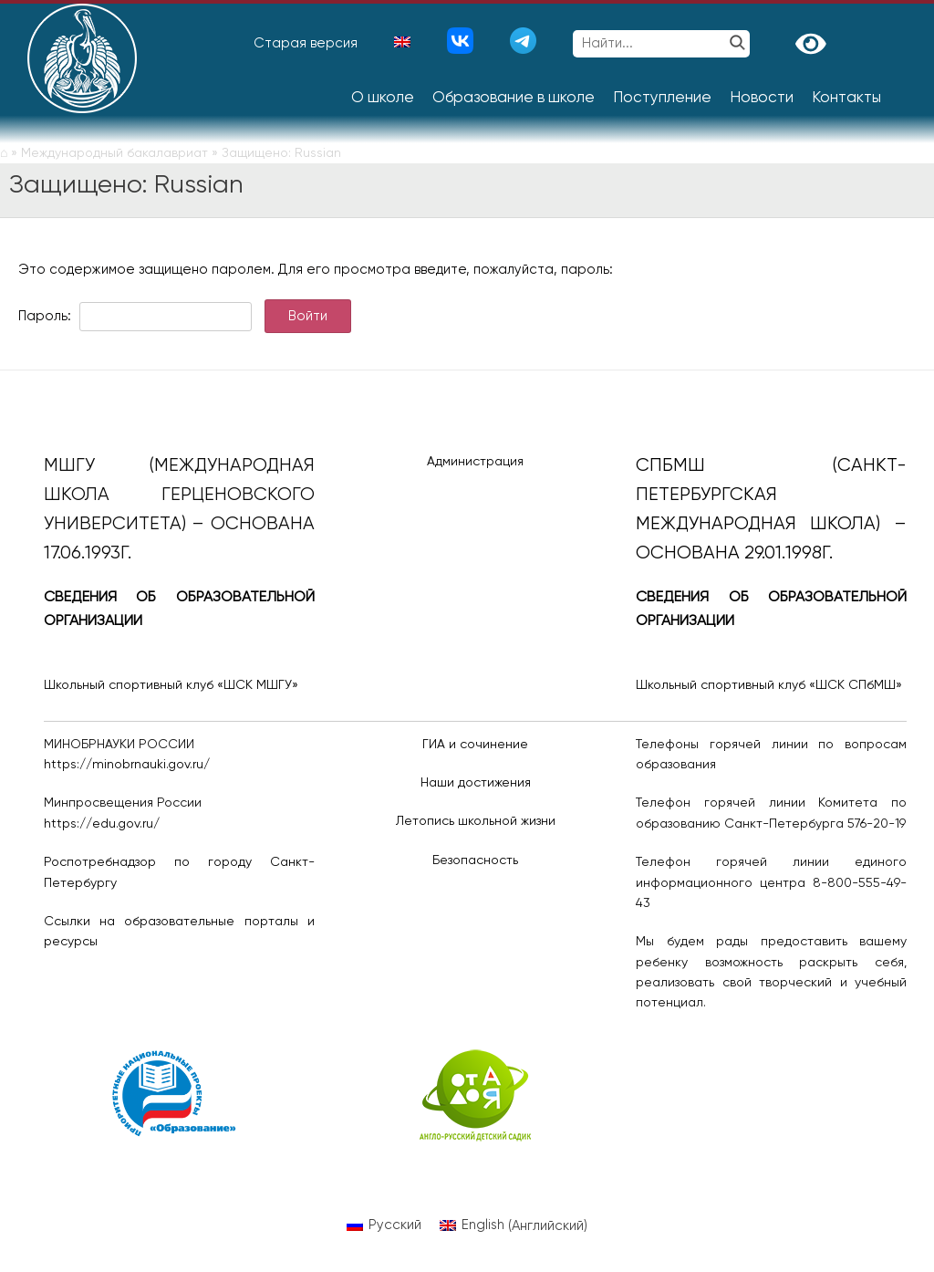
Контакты (846, 98)
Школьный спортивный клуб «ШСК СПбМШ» (769, 685)
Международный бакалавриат (114, 153)
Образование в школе (513, 98)
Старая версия (306, 43)
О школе (382, 98)
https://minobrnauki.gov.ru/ (127, 764)
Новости (762, 98)
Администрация (475, 461)
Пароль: (135, 316)
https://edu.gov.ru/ (102, 824)
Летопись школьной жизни (475, 821)
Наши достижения (475, 783)
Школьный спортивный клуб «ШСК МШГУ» (171, 685)
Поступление (662, 98)
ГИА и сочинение (475, 744)
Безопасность (475, 860)
